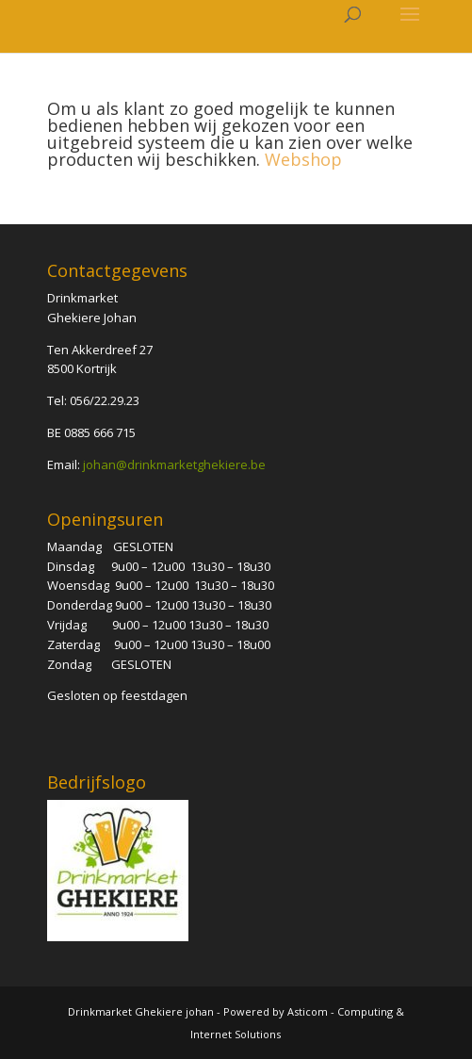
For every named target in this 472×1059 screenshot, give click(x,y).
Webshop (303, 159)
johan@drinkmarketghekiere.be (174, 464)
